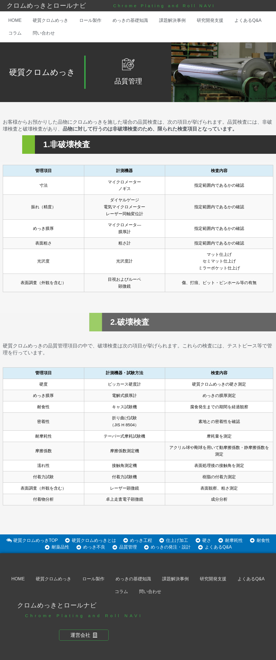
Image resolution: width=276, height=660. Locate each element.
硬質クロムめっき (50, 20)
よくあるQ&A (248, 20)
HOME (15, 20)
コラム (15, 33)
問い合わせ (44, 33)
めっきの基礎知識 (130, 20)
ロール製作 (90, 20)
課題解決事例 (172, 20)
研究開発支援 (210, 20)
